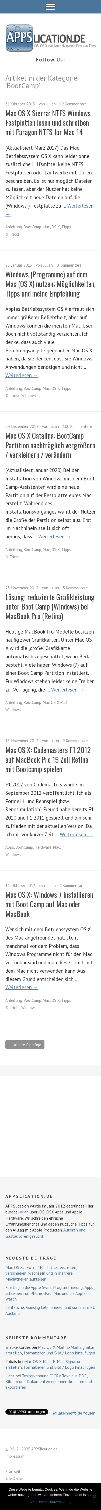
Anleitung (13, 226)
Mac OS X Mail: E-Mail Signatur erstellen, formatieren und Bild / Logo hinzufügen (50, 1350)
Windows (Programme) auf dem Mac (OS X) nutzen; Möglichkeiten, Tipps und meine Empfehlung (50, 284)
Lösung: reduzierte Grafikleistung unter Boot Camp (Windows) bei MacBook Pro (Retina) (50, 606)
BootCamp (32, 226)
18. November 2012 (21, 740)
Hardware (43, 847)
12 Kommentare (73, 103)
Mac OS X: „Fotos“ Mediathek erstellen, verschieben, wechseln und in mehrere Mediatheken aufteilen (41, 1273)
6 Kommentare (72, 885)
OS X (55, 226)
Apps (9, 847)
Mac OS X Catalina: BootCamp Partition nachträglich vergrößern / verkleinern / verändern (50, 445)
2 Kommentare (75, 740)
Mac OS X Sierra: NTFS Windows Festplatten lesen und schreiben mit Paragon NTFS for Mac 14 (48, 122)
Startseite (14, 1471)
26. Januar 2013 (18, 265)
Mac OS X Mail (55, 702)
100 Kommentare (77, 426)
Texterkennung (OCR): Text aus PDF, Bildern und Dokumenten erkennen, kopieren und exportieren (48, 1381)
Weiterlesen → (21, 375)
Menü (50, 6)
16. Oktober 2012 (20, 885)
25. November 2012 (21, 587)
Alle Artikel (15, 1478)
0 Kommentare (69, 265)
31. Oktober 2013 (20, 103)
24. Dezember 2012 (21, 426)
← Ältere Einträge (25, 1044)
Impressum (14, 1456)
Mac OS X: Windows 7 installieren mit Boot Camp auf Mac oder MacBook (49, 904)
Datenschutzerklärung (54, 1502)
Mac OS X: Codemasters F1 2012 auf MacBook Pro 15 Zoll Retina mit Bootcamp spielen (48, 759)
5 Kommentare (75, 587)
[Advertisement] (50, 1126)
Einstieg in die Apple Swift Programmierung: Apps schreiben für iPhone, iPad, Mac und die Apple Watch (49, 1293)
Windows (29, 395)
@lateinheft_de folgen (74, 1413)
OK (32, 1502)
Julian (51, 103)
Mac (46, 226)
